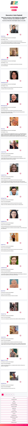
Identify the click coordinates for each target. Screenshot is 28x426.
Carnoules (14, 420)
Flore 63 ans (3, 128)
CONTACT (25, 424)
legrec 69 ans (3, 290)
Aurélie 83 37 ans (3, 175)
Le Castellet (14, 418)
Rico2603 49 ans (3, 383)
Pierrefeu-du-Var (14, 415)
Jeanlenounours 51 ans (4, 59)
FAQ (16, 424)
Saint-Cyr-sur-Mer (14, 406)
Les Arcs (14, 413)
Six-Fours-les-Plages (14, 404)
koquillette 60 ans (4, 221)
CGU (18, 424)
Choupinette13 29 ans (4, 82)
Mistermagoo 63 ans (4, 105)
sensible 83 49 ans (4, 267)
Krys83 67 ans (3, 244)
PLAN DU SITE (21, 424)
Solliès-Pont (14, 408)
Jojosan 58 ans (3, 337)
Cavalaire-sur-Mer (14, 411)
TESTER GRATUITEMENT (14, 7)
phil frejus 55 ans (3, 198)
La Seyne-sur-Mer (14, 399)
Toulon (14, 397)
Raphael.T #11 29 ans (4, 360)
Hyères (14, 401)
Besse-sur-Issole (13, 422)
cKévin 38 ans (3, 36)
